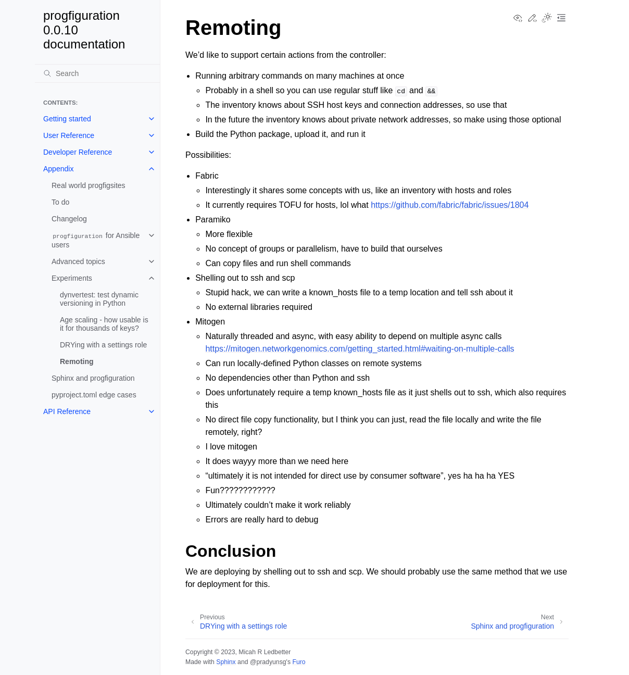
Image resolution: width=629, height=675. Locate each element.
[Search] (97, 73)
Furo (298, 662)
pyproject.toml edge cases (94, 395)
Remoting (77, 361)
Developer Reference (77, 152)
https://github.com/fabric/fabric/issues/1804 (450, 205)
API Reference (67, 411)
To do (60, 202)
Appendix (58, 169)
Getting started (67, 119)
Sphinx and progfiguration (93, 378)
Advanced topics (78, 261)
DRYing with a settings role (103, 345)
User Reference (68, 135)
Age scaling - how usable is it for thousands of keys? (104, 324)
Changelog (69, 219)
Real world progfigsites (88, 185)
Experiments (72, 278)
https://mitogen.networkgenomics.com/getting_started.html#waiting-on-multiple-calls (359, 348)
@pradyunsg (268, 662)
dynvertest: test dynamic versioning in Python (99, 299)
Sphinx (225, 662)
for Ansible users (96, 240)
